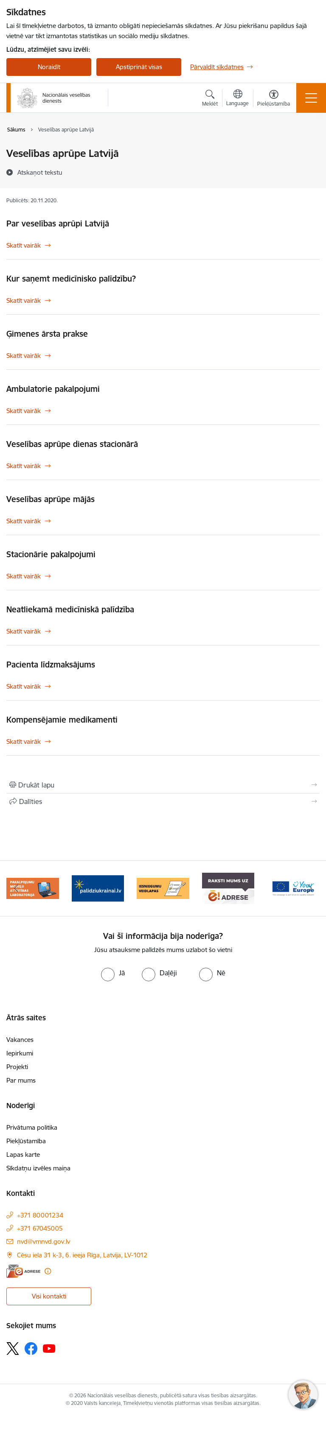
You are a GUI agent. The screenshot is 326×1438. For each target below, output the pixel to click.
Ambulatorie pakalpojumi (53, 389)
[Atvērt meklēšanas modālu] (210, 99)
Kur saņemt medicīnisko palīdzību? (71, 279)
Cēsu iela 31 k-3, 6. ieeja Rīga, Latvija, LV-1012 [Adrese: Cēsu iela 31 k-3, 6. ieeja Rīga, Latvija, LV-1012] (82, 1255)
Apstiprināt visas (139, 67)
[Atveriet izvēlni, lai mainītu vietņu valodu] (237, 99)
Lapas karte (23, 1154)
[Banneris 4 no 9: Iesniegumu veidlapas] (163, 888)
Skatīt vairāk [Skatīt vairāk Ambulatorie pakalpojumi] (23, 411)
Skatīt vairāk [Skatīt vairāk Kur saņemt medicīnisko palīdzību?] (23, 300)
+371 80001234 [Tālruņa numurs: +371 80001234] (40, 1215)
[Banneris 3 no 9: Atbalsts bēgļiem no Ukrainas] (98, 888)
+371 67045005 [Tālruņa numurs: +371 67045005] (40, 1228)
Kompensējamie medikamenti (62, 720)
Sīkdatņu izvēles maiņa (38, 1168)
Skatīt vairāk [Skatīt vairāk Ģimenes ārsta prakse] (23, 356)
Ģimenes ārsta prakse (47, 334)
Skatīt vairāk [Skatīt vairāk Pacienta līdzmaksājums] (23, 686)
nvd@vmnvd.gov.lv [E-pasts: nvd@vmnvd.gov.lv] (43, 1241)
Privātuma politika (31, 1127)
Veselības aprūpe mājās (50, 499)
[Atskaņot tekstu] (39, 172)
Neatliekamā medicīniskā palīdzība (70, 609)
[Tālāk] (309, 888)
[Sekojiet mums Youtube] (49, 1348)
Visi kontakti (49, 1296)
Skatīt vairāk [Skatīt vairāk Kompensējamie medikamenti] (23, 741)
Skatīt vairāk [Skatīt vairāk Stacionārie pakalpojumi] (23, 576)
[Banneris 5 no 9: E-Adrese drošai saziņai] (228, 888)
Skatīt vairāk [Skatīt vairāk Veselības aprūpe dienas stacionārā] (23, 466)
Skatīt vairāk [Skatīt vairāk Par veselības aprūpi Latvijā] (23, 245)
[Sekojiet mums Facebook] (31, 1348)
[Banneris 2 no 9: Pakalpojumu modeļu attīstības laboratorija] (32, 888)
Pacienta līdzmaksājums (50, 664)
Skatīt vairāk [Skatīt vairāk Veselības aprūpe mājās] (23, 521)
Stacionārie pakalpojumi (51, 554)
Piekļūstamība (26, 1141)
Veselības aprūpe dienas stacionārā (72, 444)
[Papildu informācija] (48, 1271)
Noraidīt (49, 67)
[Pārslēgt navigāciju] (311, 98)
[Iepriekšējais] (16, 888)
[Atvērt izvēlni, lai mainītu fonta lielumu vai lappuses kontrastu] (273, 99)
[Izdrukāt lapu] (163, 785)
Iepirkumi (19, 1053)
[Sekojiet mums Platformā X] (12, 1348)
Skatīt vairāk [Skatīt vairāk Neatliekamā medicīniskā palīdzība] (23, 631)
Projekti (17, 1067)
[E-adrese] (23, 1271)
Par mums (21, 1080)
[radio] (113, 973)
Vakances (20, 1040)
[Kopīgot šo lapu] (163, 801)
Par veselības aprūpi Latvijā (57, 223)
